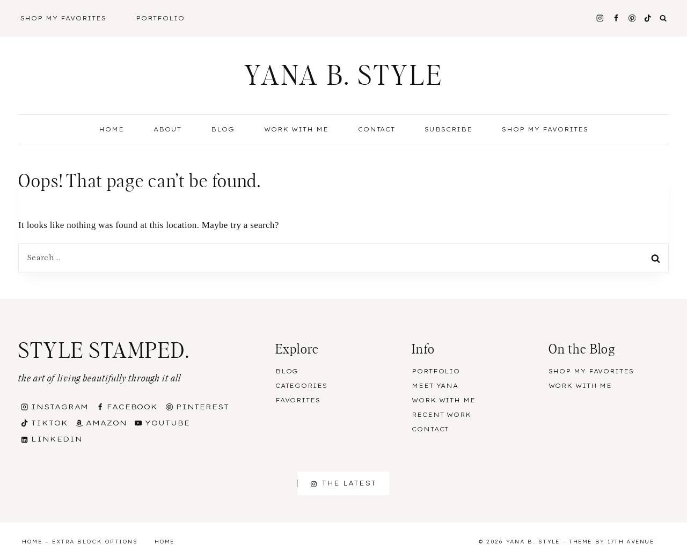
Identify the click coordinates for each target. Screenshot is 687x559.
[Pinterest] (632, 18)
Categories (301, 385)
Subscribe (448, 129)
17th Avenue (631, 542)
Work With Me (296, 129)
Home (111, 129)
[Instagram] (600, 18)
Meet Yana (435, 385)
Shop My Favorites (63, 18)
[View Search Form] (663, 18)
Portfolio (160, 18)
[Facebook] (616, 18)
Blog (287, 371)
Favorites (297, 400)
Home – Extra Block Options (79, 542)
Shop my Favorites (545, 129)
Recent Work (441, 414)
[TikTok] (648, 18)
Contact (377, 129)
